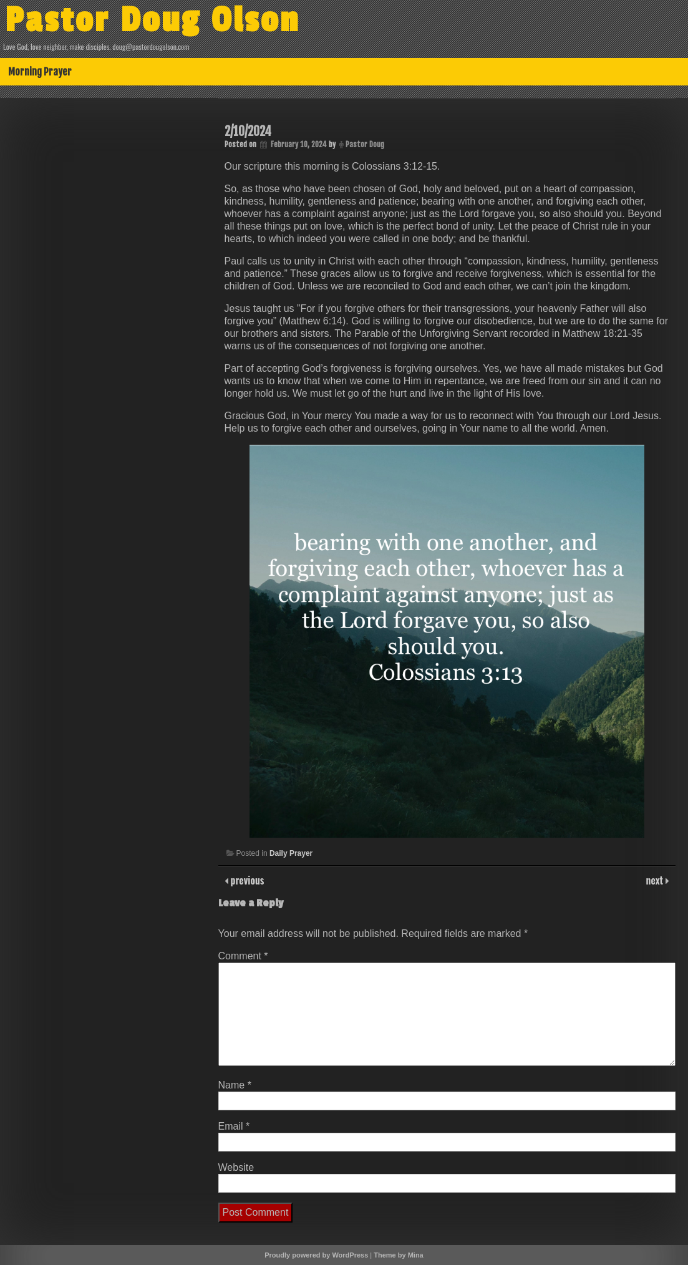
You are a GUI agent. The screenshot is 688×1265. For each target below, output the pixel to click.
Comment (243, 956)
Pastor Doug (365, 144)
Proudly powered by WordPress (316, 1255)
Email (234, 1126)
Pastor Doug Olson (152, 20)
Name (234, 1085)
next (656, 880)
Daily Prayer (291, 853)
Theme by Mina (398, 1255)
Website (236, 1167)
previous (246, 880)
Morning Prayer (40, 71)
